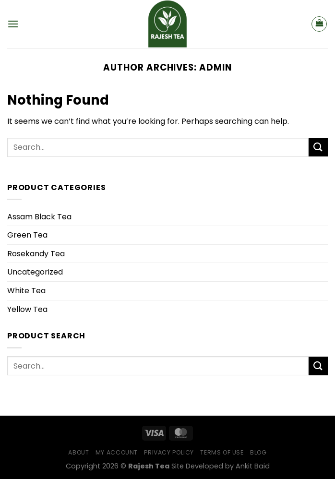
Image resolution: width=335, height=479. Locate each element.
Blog (258, 452)
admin (215, 67)
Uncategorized (35, 271)
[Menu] (13, 24)
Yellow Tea (27, 309)
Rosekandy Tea (36, 253)
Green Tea (27, 234)
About (78, 452)
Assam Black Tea (39, 216)
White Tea (26, 290)
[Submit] (318, 147)
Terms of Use (221, 452)
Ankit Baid (253, 466)
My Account (117, 452)
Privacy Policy (169, 452)
